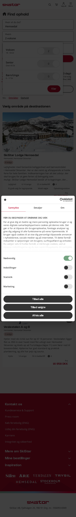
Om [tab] (62, 207)
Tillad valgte (38, 307)
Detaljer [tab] (38, 207)
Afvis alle (37, 315)
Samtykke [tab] (13, 207)
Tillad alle (38, 299)
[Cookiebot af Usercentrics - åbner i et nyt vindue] (59, 200)
